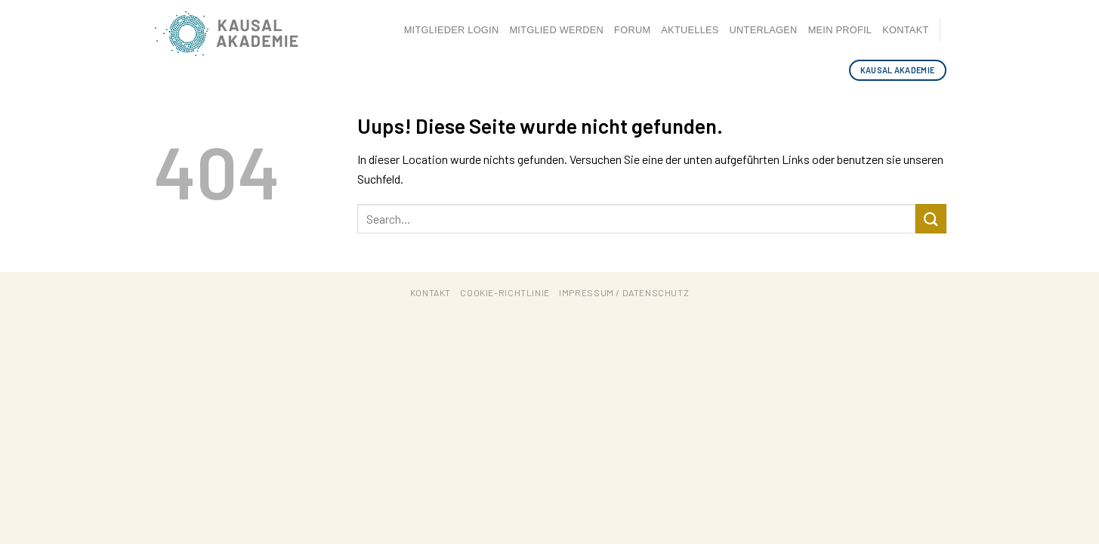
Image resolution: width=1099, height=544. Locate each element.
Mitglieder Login (451, 30)
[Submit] (930, 218)
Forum (632, 30)
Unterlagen (764, 30)
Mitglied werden (556, 30)
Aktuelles (689, 30)
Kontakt (905, 30)
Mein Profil (840, 30)
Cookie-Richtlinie (504, 292)
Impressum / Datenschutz (624, 292)
